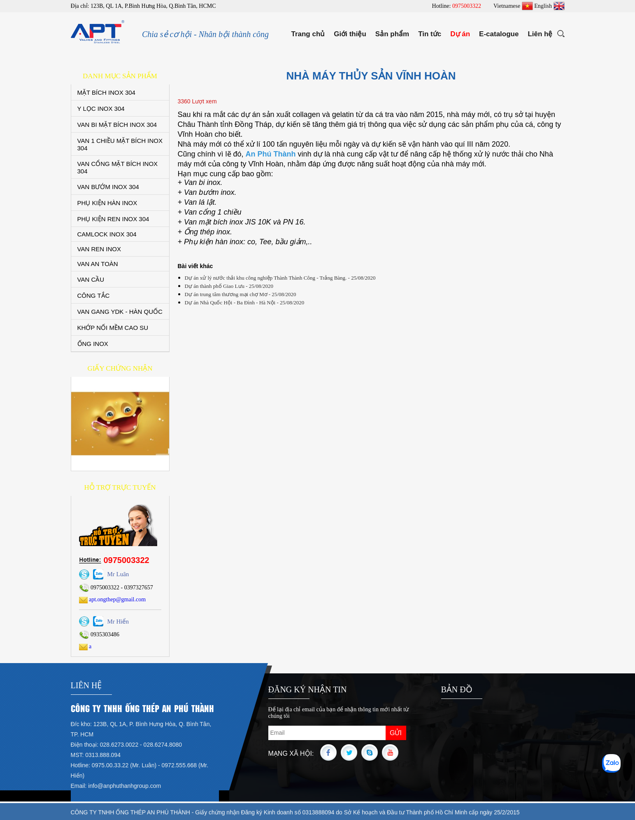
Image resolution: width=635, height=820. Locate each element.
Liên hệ (540, 34)
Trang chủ (308, 34)
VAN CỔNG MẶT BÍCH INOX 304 (117, 167)
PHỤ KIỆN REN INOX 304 (113, 218)
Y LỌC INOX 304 (101, 108)
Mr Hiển (118, 621)
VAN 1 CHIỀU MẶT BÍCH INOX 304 (120, 144)
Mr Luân (118, 574)
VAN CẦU (91, 279)
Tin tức (429, 34)
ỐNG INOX (92, 343)
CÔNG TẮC (93, 295)
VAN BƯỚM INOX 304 (108, 186)
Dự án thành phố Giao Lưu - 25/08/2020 (229, 286)
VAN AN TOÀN (97, 263)
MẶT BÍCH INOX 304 (106, 92)
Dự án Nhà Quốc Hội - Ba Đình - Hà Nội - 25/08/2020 (245, 302)
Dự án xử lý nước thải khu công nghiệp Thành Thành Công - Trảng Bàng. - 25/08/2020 (280, 278)
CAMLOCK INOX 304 (107, 234)
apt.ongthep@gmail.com (112, 599)
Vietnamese (513, 6)
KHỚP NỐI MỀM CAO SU (113, 327)
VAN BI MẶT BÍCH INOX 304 (117, 124)
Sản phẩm (392, 34)
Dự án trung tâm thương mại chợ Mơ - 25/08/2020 (240, 294)
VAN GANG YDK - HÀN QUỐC (120, 311)
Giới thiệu (350, 34)
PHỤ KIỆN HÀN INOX (107, 202)
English (549, 6)
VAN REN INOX (99, 248)
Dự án (460, 34)
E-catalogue (499, 34)
